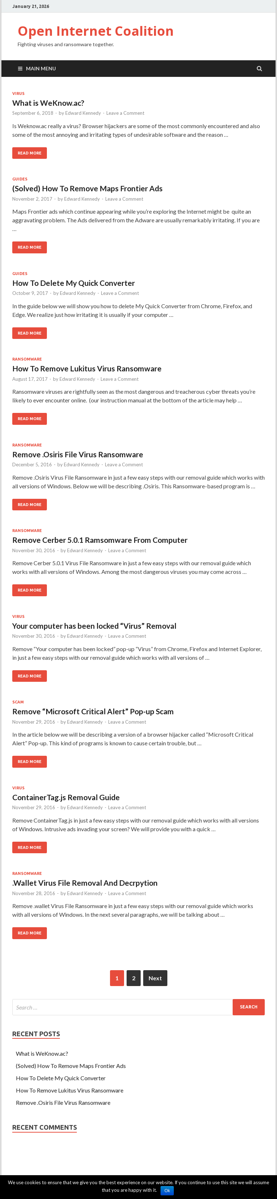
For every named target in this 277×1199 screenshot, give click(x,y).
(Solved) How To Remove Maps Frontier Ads (87, 188)
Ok (167, 1190)
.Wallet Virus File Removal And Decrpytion (85, 882)
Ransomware (27, 359)
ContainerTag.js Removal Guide (66, 797)
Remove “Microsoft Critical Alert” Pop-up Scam (93, 711)
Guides (19, 179)
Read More (29, 153)
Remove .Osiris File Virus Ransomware (77, 454)
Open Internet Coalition (96, 31)
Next (155, 978)
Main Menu (41, 68)
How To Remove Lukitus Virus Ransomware (87, 368)
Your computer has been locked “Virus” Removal (94, 625)
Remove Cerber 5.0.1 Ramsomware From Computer (100, 539)
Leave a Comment (125, 113)
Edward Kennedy (83, 113)
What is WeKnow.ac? (48, 102)
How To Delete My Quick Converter (73, 282)
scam (18, 702)
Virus (18, 93)
